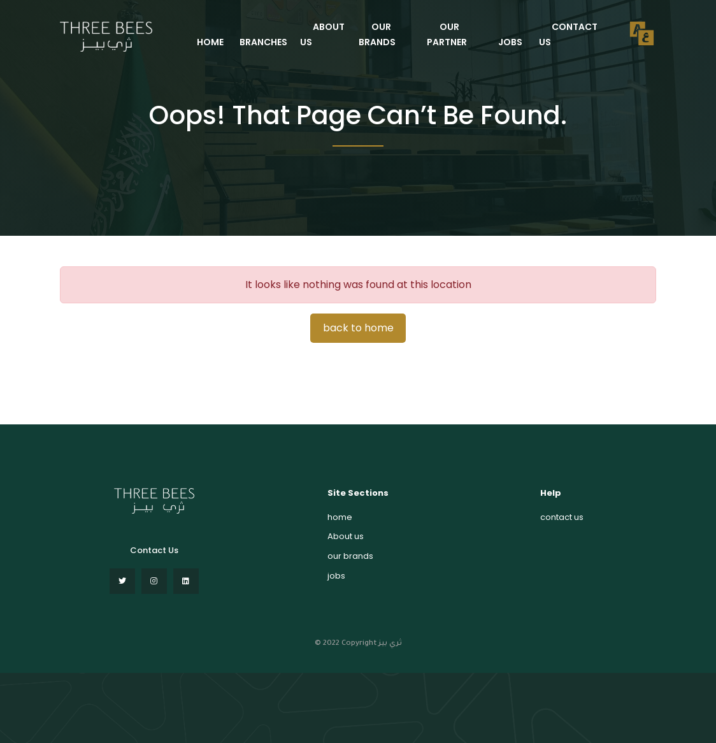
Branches (263, 42)
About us (345, 536)
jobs (510, 42)
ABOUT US (322, 34)
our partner (447, 34)
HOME (210, 42)
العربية (641, 33)
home (339, 517)
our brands (377, 34)
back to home (358, 328)
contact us (568, 34)
